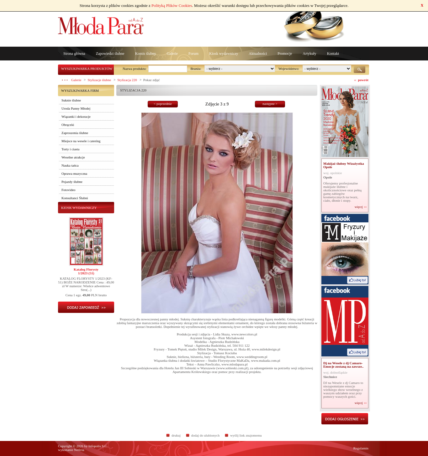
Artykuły (309, 53)
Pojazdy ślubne (71, 182)
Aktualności (258, 53)
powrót (363, 80)
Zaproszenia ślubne (74, 133)
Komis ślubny (145, 53)
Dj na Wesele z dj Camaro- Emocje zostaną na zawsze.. (343, 364)
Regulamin (360, 448)
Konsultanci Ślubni (74, 198)
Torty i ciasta (70, 149)
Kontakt (333, 53)
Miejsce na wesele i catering (81, 141)
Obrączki (67, 125)
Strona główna (74, 53)
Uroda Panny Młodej (75, 108)
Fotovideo (68, 190)
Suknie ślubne (71, 100)
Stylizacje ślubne (99, 80)
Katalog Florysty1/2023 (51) (86, 271)
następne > (269, 104)
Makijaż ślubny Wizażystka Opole (343, 165)
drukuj (176, 435)
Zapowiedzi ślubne (110, 53)
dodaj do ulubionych (205, 435)
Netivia (79, 450)
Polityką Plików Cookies (171, 5)
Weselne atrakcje (73, 157)
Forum (193, 53)
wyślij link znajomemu (246, 435)
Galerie (172, 53)
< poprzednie (163, 104)
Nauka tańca (70, 165)
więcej (359, 207)
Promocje (284, 53)
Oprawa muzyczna (74, 173)
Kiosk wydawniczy (223, 53)
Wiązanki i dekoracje (76, 116)
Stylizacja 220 (127, 80)
